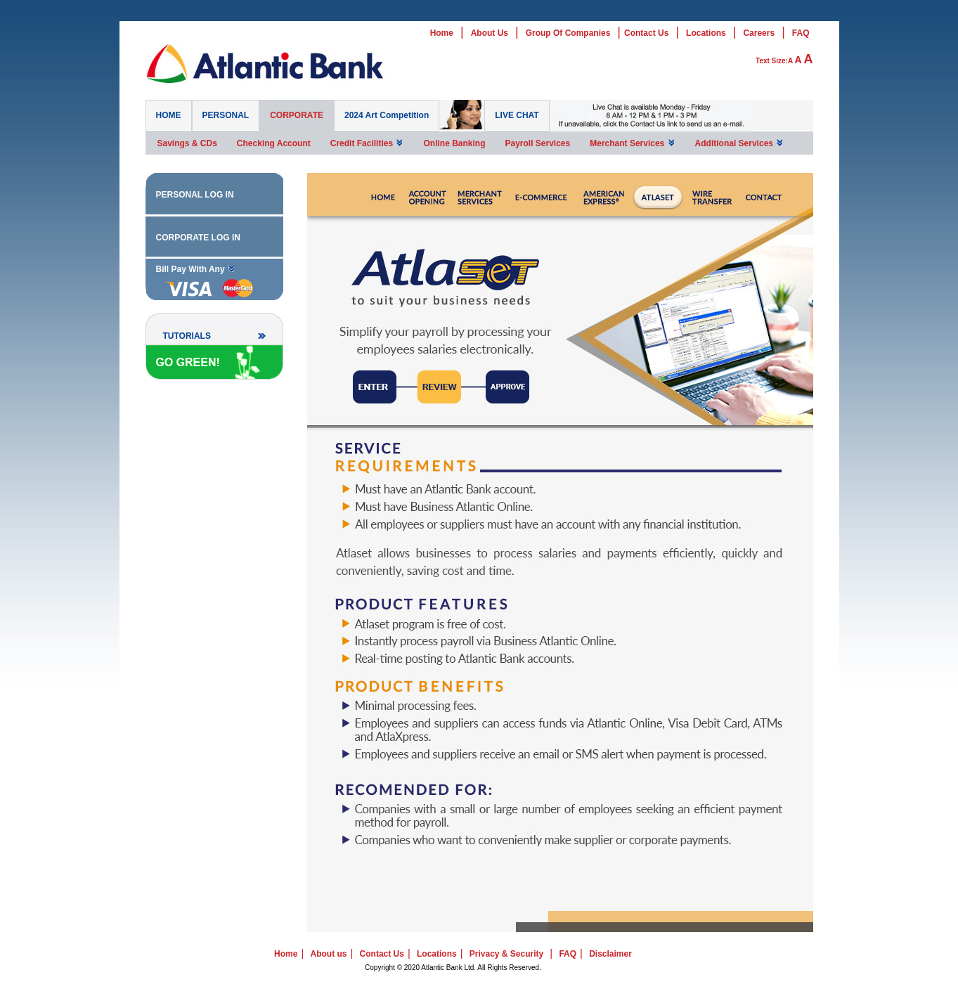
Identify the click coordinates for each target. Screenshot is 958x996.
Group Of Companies (568, 33)
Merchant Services (632, 143)
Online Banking (454, 143)
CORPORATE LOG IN (198, 237)
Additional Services (739, 143)
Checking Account (274, 143)
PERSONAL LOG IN (195, 195)
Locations (706, 33)
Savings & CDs (187, 143)
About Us (489, 33)
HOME (168, 115)
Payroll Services (537, 143)
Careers (759, 33)
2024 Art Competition (386, 115)
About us (329, 954)
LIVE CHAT (516, 115)
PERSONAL (226, 115)
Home (441, 33)
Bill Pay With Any (195, 269)
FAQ (801, 33)
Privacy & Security (506, 954)
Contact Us (646, 33)
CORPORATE (296, 115)
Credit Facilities (367, 143)
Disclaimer (610, 954)
